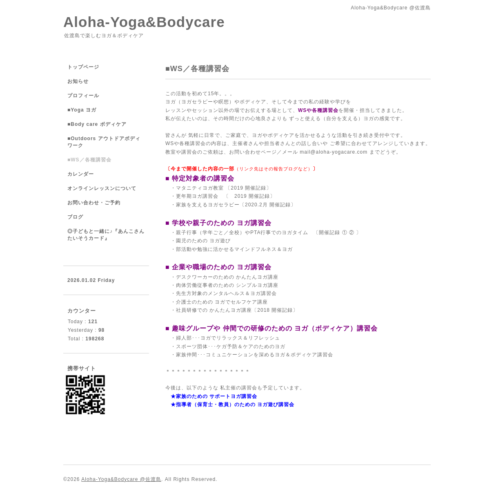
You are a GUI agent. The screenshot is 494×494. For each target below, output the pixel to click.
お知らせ (78, 81)
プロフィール (83, 95)
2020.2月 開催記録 (268, 205)
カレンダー (80, 174)
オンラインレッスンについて (101, 188)
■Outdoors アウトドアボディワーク (103, 142)
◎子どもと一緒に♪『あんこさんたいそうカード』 (106, 234)
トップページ (83, 67)
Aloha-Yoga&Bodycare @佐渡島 (121, 479)
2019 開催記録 (252, 196)
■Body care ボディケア (97, 124)
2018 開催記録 (275, 310)
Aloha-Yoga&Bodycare (144, 22)
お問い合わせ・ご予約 (93, 203)
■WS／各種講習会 (89, 160)
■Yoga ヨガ (81, 110)
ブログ (75, 217)
